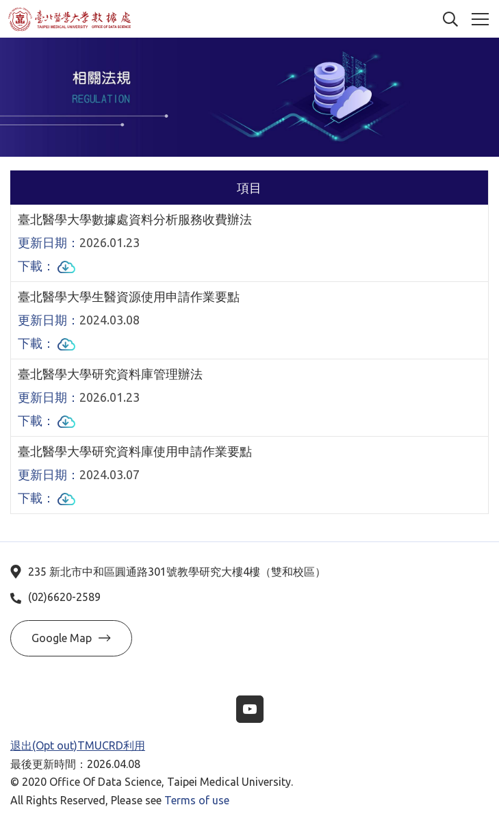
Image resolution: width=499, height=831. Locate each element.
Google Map (71, 638)
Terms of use (196, 800)
